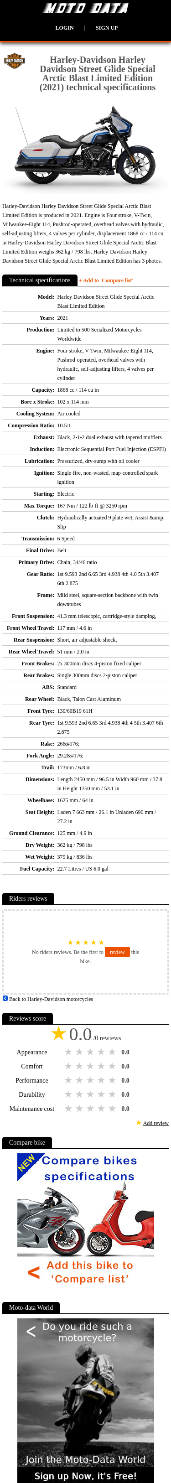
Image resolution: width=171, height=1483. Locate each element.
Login (65, 28)
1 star (69, 1052)
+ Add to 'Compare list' (106, 280)
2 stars (80, 1052)
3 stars (91, 1052)
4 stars (102, 1052)
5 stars (113, 1052)
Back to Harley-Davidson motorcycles (47, 999)
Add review (156, 1123)
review (117, 952)
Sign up (107, 28)
